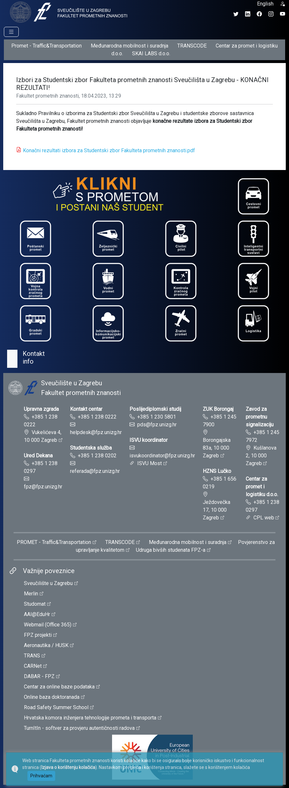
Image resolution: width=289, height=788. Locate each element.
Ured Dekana (38, 456)
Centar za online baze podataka (59, 687)
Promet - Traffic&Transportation (46, 46)
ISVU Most (149, 463)
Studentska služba (91, 448)
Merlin (31, 594)
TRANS (32, 656)
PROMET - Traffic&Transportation (54, 542)
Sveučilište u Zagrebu (48, 583)
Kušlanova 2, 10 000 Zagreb (261, 455)
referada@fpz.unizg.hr (95, 471)
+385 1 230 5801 (156, 417)
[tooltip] (67, 12)
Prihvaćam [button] (41, 775)
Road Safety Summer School (56, 707)
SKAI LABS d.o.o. (151, 53)
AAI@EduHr (37, 614)
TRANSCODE (192, 46)
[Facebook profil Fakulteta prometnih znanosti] (259, 14)
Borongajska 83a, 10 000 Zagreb (217, 448)
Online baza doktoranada (51, 697)
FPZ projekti (38, 635)
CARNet (33, 666)
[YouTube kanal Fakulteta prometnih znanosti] (282, 14)
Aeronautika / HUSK (46, 645)
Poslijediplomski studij (155, 409)
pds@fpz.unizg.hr (157, 424)
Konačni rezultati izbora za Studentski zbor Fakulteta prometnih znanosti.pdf (109, 150)
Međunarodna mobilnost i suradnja (129, 46)
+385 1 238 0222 (97, 417)
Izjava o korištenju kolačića (68, 767)
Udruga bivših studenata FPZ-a (170, 550)
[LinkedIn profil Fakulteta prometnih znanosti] (247, 14)
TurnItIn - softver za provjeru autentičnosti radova (79, 728)
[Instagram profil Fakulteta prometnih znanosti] (271, 14)
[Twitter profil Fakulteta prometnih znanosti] (236, 14)
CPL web (263, 518)
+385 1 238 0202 (97, 456)
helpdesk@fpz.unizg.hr (96, 432)
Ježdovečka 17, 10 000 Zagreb (216, 510)
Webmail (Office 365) (47, 625)
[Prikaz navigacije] (11, 32)
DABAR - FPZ (39, 676)
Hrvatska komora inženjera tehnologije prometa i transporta (90, 718)
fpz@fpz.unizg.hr (43, 487)
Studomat (35, 604)
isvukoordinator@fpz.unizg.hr (162, 456)
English (265, 4)
